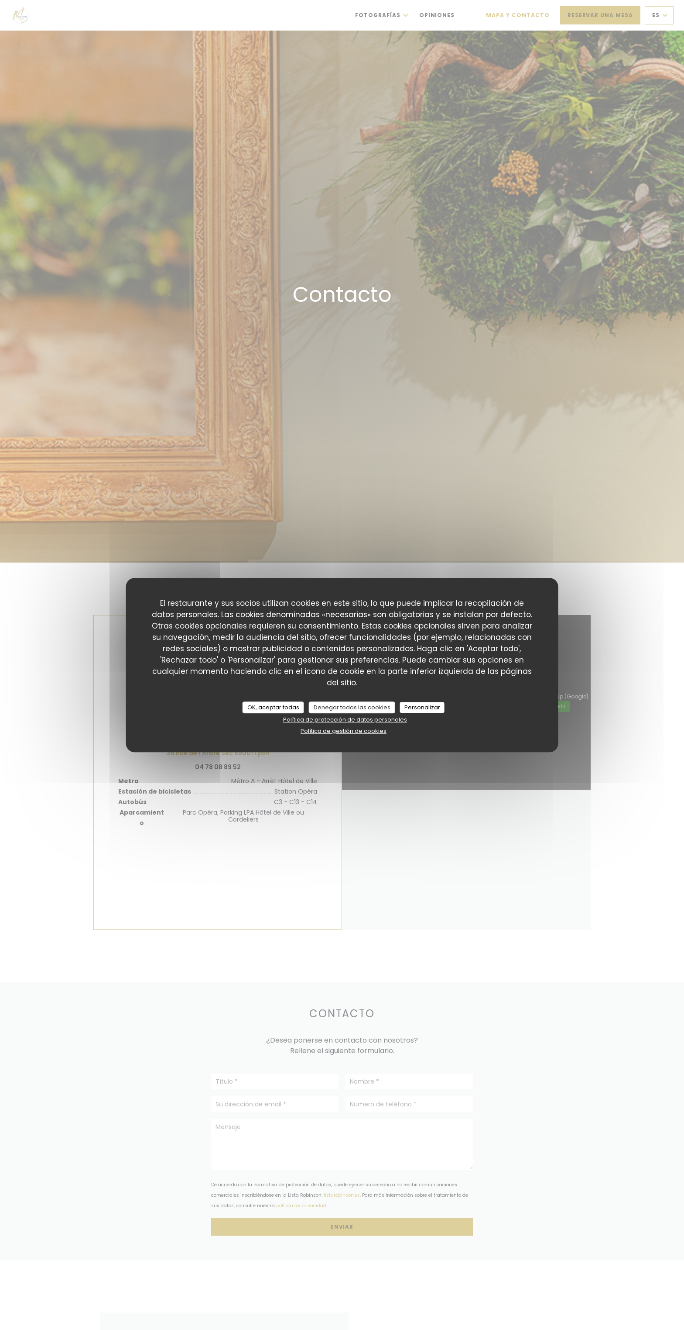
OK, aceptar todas (273, 707)
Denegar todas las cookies (352, 707)
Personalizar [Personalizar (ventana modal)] (422, 707)
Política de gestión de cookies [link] (343, 731)
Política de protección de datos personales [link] (345, 719)
